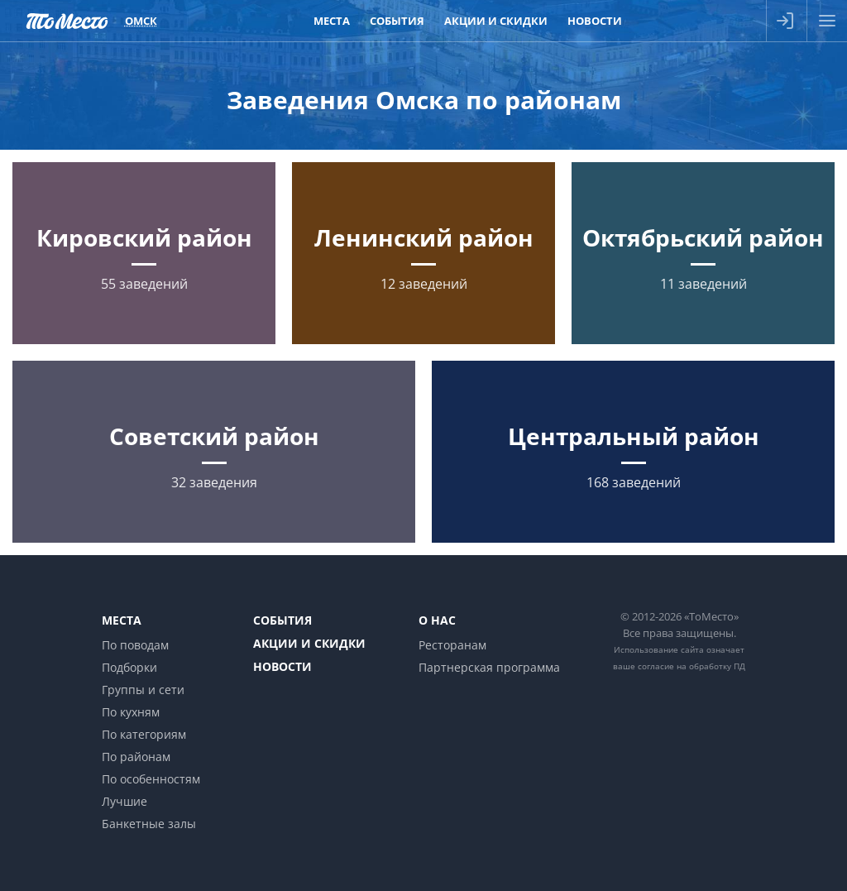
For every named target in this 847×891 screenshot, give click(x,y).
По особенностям (151, 779)
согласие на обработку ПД (691, 666)
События (282, 620)
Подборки (129, 667)
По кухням (131, 712)
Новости (282, 666)
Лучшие (124, 801)
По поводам (135, 645)
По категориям (144, 734)
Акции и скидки (309, 643)
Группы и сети (143, 689)
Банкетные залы (149, 823)
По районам (136, 756)
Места (121, 620)
